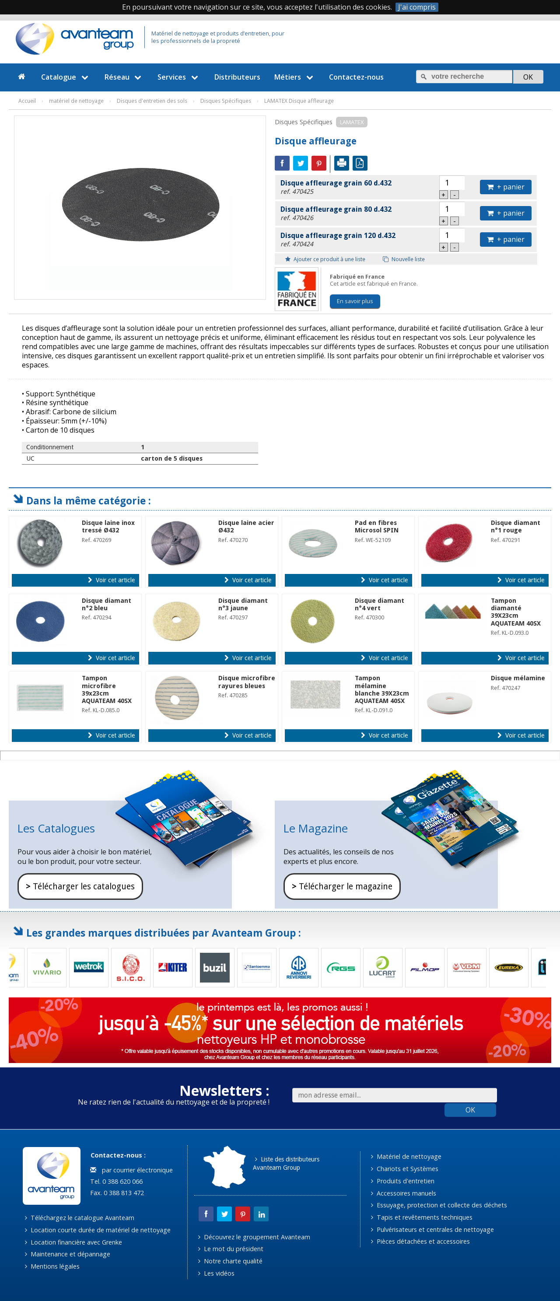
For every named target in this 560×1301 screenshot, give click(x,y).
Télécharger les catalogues (80, 886)
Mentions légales (52, 1266)
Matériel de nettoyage (406, 1156)
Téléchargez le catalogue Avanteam (79, 1218)
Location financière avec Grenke (73, 1242)
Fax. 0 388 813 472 (116, 1193)
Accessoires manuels (403, 1193)
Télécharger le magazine (342, 886)
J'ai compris (417, 7)
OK (470, 1110)
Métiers (294, 77)
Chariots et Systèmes (404, 1169)
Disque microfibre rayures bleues (246, 682)
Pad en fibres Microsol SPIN (377, 526)
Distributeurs (237, 77)
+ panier (506, 187)
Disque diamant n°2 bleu (106, 604)
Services (179, 77)
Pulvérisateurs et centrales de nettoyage (432, 1229)
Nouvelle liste (404, 259)
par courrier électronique (131, 1170)
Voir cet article (111, 580)
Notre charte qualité (230, 1261)
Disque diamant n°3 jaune (243, 604)
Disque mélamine (518, 678)
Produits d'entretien (402, 1181)
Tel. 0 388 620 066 (115, 1181)
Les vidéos (216, 1273)
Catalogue (66, 77)
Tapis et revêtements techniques (421, 1217)
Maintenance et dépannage (67, 1254)
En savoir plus (355, 301)
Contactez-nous (356, 77)
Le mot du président (230, 1249)
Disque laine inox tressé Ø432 (108, 526)
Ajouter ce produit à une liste (325, 259)
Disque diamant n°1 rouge (515, 526)
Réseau (124, 77)
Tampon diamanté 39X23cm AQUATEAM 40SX (516, 612)
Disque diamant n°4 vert (379, 604)
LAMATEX (352, 122)
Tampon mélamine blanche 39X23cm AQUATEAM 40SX (382, 689)
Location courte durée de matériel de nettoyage (98, 1230)
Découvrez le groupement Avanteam (254, 1237)
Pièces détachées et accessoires (420, 1241)
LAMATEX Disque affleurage (299, 101)
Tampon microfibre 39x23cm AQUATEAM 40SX (107, 689)
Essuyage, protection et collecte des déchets (439, 1205)
